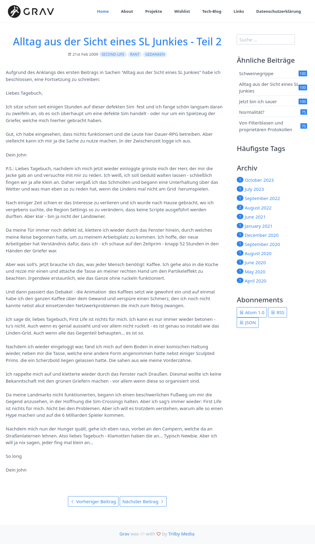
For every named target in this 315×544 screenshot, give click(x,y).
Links (238, 11)
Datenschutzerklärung (278, 11)
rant (135, 54)
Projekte (153, 11)
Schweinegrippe (256, 73)
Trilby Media (181, 534)
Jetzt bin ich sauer (258, 101)
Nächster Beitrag (143, 501)
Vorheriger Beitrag (93, 501)
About (127, 11)
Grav (124, 534)
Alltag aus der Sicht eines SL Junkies (269, 87)
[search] (266, 39)
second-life (112, 54)
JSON (247, 322)
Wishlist (182, 11)
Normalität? (251, 112)
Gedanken (155, 54)
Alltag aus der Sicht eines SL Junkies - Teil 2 (117, 41)
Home (102, 11)
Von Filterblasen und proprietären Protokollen (265, 125)
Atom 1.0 (251, 312)
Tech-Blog (211, 11)
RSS (278, 312)
